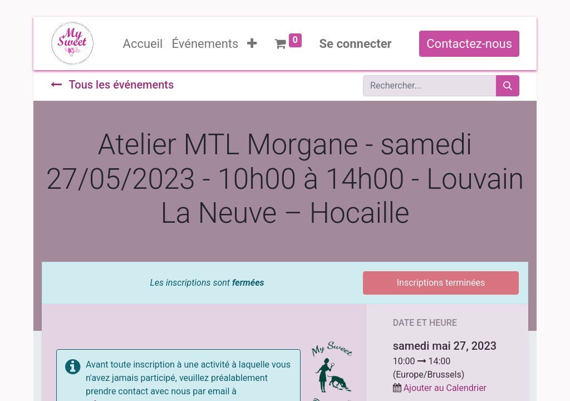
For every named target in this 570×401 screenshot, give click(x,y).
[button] (252, 43)
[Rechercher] (507, 85)
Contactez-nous (469, 44)
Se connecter (356, 44)
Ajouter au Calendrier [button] (445, 388)
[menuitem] (143, 43)
